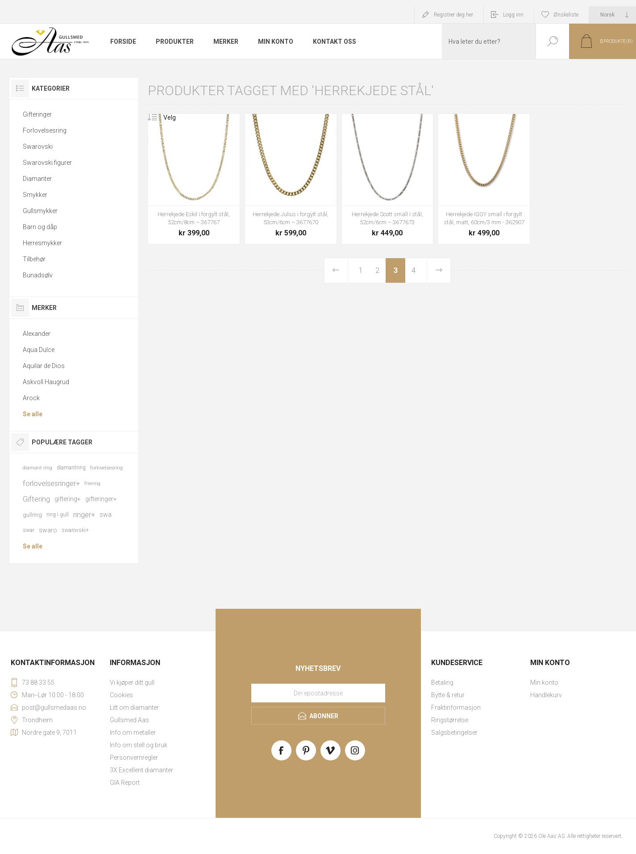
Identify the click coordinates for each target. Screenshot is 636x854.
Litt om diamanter (134, 707)
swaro (48, 530)
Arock (31, 398)
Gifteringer (37, 114)
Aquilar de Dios (44, 365)
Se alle (32, 414)
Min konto (544, 682)
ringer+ (84, 514)
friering (92, 483)
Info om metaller (133, 732)
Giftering (36, 498)
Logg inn (513, 15)
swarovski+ (75, 530)
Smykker (35, 194)
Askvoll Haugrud (46, 381)
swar (28, 530)
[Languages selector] (612, 14)
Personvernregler (134, 757)
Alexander (36, 333)
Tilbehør (34, 259)
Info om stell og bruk (138, 745)
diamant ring (37, 468)
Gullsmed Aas (129, 720)
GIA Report (125, 782)
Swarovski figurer (47, 162)
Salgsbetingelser (454, 732)
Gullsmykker (40, 210)
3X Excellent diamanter (141, 770)
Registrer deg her (453, 15)
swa (106, 514)
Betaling (442, 682)
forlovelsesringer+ (51, 483)
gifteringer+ (101, 498)
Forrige (336, 270)
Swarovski (38, 146)
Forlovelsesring (45, 130)
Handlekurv (546, 695)
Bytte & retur (448, 695)
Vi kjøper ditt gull (132, 682)
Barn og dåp (40, 226)
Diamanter (37, 178)
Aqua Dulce (38, 349)
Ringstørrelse (449, 720)
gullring (32, 514)
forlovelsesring (106, 468)
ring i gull (57, 514)
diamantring (71, 468)
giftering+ (67, 498)
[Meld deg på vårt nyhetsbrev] (318, 693)
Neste (438, 270)
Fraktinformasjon (456, 707)
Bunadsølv (38, 275)
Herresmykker (42, 243)
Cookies (121, 695)
